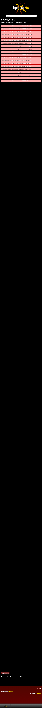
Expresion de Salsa (5, 676)
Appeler (5, 705)
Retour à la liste (5, 673)
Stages (15, 676)
